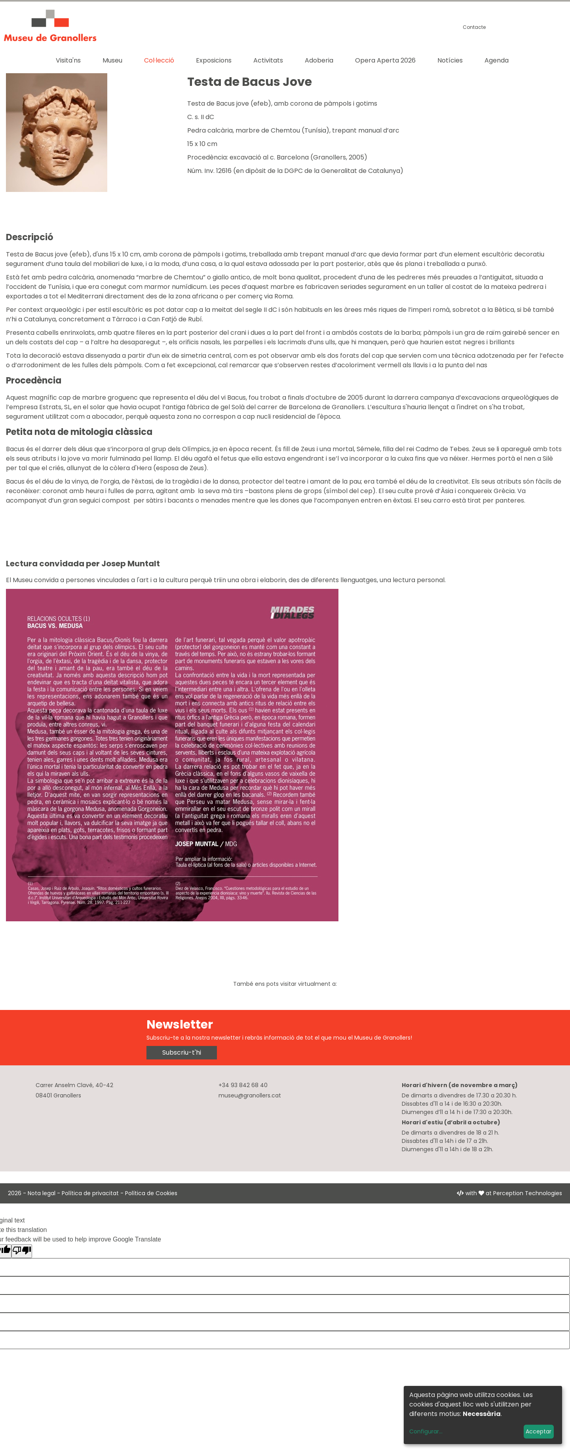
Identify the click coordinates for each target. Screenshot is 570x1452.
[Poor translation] (21, 1251)
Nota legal (41, 1193)
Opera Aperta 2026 (385, 60)
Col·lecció (159, 60)
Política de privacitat (90, 1193)
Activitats (268, 60)
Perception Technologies (527, 1193)
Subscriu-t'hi (181, 1052)
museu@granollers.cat (249, 1095)
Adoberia (319, 60)
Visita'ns (68, 60)
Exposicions (214, 60)
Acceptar (538, 1431)
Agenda (496, 60)
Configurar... (426, 1431)
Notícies (450, 60)
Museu (112, 60)
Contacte (474, 27)
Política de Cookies (151, 1193)
